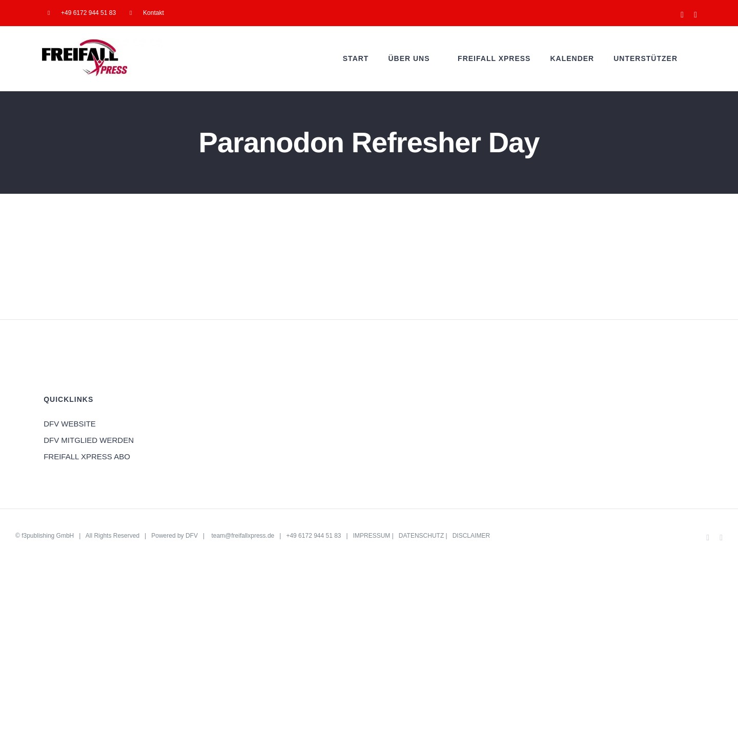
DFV (192, 535)
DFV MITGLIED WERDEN (89, 440)
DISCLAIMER (471, 535)
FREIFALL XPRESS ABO (87, 456)
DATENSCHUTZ (421, 535)
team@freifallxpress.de (242, 535)
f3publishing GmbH (48, 535)
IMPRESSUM (372, 535)
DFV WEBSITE (70, 423)
